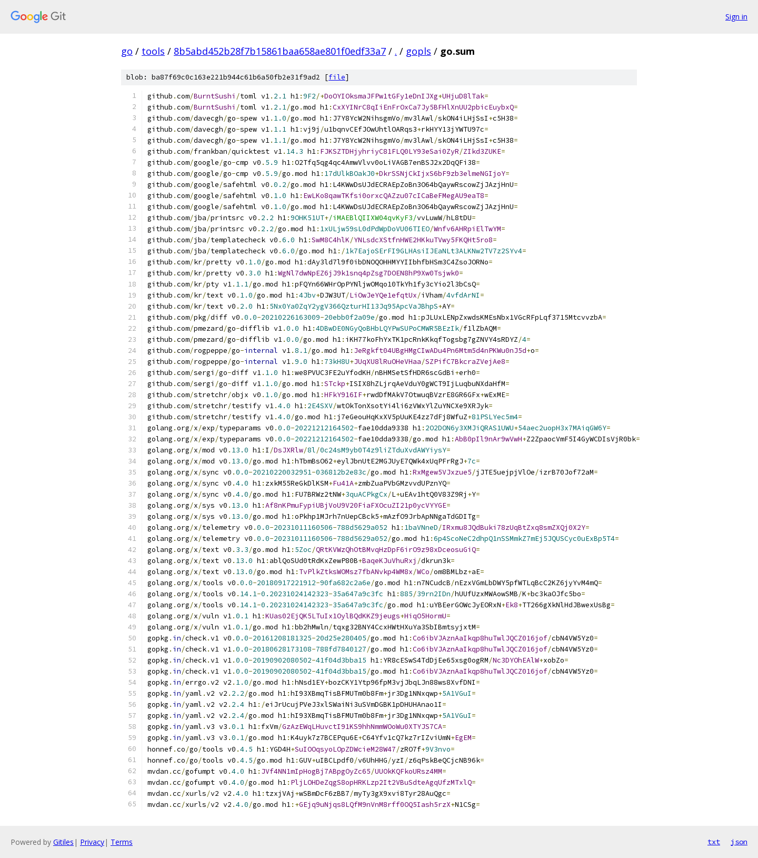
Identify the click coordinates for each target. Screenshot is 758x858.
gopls (418, 51)
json (739, 841)
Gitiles (63, 842)
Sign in (736, 17)
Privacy (92, 842)
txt (713, 841)
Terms (122, 842)
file (336, 77)
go (127, 51)
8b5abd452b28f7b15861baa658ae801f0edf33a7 (280, 51)
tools (153, 51)
